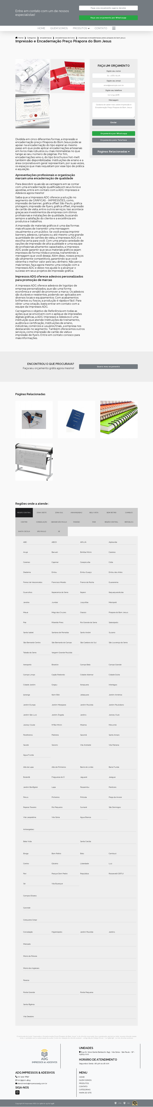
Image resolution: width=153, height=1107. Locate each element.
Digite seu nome (114, 71)
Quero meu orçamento (108, 367)
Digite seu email (114, 81)
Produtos (80, 28)
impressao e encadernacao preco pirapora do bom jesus (101, 38)
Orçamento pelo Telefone (113, 141)
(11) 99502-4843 (22, 1080)
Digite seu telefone (113, 91)
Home (41, 28)
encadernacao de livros (65, 38)
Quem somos (59, 28)
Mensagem (113, 100)
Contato (101, 28)
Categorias (31, 38)
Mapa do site (85, 1093)
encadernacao (46, 38)
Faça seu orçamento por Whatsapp (108, 18)
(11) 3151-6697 (22, 1077)
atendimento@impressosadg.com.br (31, 1084)
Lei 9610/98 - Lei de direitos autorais (119, 1038)
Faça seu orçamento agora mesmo (108, 8)
